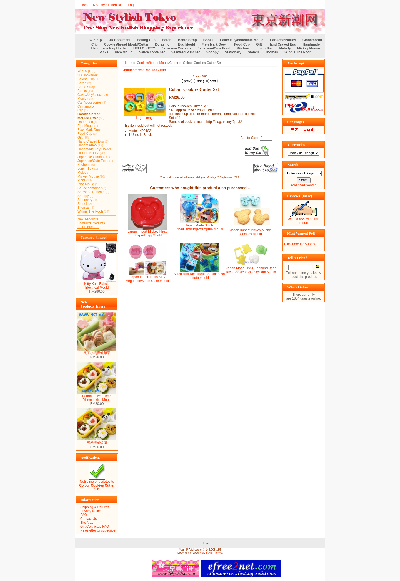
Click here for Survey (299, 244)
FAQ (83, 515)
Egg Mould (186, 44)
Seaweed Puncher (185, 52)
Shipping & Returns (94, 507)
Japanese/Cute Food (214, 48)
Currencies (296, 145)
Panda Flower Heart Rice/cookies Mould (97, 396)
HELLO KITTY (144, 48)
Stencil (253, 52)
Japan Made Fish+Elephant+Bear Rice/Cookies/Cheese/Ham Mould (251, 270)
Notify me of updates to (96, 484)
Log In (132, 5)
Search (293, 165)
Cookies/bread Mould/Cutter (157, 63)
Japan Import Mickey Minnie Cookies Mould (251, 232)
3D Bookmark (119, 40)
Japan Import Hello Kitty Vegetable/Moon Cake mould (147, 279)
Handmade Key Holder (109, 48)
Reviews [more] (299, 196)
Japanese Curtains (176, 48)
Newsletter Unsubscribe (98, 530)
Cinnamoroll (312, 40)
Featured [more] (94, 237)
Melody (285, 48)
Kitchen (243, 48)
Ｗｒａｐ (95, 40)
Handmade (311, 44)
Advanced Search (303, 185)
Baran (166, 40)
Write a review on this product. (304, 219)
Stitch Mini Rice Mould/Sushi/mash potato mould (199, 276)
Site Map (86, 523)
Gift (259, 44)
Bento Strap (187, 40)
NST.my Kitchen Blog (108, 5)
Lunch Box (264, 48)
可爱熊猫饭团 (97, 441)
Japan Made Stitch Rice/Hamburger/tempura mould (199, 227)
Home (85, 5)
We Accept (296, 63)
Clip (94, 44)
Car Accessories (283, 40)
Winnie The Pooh (297, 52)
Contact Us (88, 519)
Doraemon (163, 44)
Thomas (271, 52)
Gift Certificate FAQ (94, 526)
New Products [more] (93, 304)
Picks (104, 52)
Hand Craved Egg (282, 44)
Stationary (233, 52)
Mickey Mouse (308, 48)
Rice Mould (123, 52)
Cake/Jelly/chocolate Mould (242, 40)
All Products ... (88, 227)
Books (208, 40)
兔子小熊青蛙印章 (97, 351)
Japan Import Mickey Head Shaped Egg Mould (148, 233)
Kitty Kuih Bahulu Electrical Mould (97, 284)
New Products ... (90, 219)
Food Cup (242, 44)
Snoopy (212, 52)
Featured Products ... (93, 223)
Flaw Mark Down (215, 44)
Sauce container (152, 52)
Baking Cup (146, 40)
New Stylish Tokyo (211, 552)
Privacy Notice (91, 511)
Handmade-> (87, 145)
